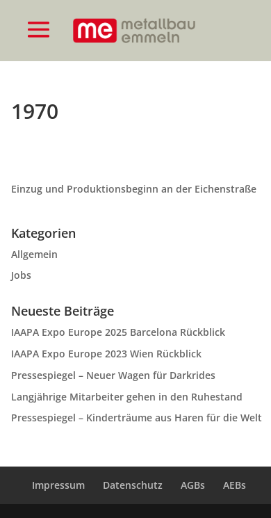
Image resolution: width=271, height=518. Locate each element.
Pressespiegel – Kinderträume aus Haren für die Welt (136, 417)
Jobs (21, 275)
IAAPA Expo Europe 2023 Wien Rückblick (106, 353)
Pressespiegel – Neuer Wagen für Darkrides (113, 375)
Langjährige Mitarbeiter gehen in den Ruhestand (127, 396)
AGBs (193, 485)
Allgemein (34, 254)
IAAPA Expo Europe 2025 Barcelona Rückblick (118, 332)
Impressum (58, 485)
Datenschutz (133, 485)
